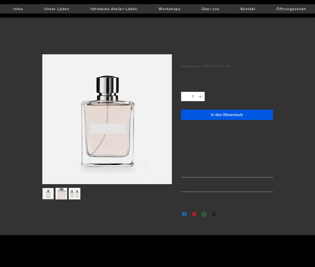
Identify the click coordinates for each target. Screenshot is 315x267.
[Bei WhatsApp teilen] (204, 214)
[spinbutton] (193, 96)
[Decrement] (185, 96)
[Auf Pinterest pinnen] (194, 214)
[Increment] (201, 96)
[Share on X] (214, 214)
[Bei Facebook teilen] (184, 214)
